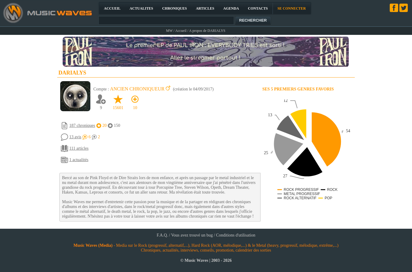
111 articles (79, 148)
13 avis (75, 137)
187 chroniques (82, 125)
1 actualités (78, 159)
